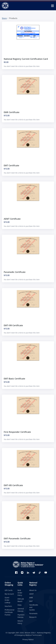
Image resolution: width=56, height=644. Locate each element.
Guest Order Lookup (7, 600)
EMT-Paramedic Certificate (17, 539)
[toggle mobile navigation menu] (52, 5)
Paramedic (33, 613)
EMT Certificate (11, 166)
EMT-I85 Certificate (13, 486)
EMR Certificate (11, 113)
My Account (9, 594)
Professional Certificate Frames (9, 612)
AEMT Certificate (12, 219)
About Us (32, 590)
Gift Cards (9, 590)
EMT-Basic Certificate (14, 379)
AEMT (31, 594)
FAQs (20, 605)
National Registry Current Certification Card (26, 58)
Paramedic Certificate (14, 273)
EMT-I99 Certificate (13, 326)
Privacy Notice (28, 639)
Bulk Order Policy (20, 592)
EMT (31, 601)
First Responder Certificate (17, 433)
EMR (31, 597)
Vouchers (8, 606)
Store (4, 18)
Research (33, 617)
